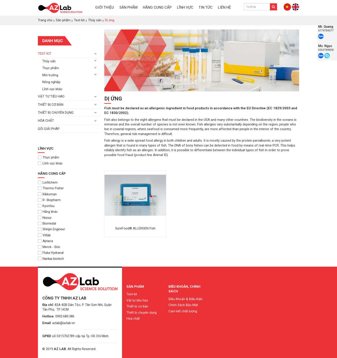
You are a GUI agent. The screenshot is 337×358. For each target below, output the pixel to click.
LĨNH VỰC (185, 7)
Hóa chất (46, 121)
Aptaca (45, 241)
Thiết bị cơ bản (50, 105)
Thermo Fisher (51, 188)
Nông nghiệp (51, 82)
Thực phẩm (50, 68)
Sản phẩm (135, 287)
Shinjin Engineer (51, 229)
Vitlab (44, 235)
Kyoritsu (46, 206)
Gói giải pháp (49, 129)
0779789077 (326, 30)
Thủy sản (49, 61)
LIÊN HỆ (224, 7)
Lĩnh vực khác (52, 89)
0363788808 (326, 49)
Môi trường (50, 75)
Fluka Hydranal (51, 253)
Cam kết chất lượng (182, 311)
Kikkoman (47, 194)
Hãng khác (48, 212)
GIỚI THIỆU (104, 7)
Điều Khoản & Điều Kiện (185, 299)
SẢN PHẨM (128, 7)
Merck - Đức (49, 247)
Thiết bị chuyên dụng (56, 113)
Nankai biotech (51, 259)
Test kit (44, 54)
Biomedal (47, 223)
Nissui (44, 218)
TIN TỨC (206, 7)
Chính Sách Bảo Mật (183, 305)
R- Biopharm (49, 200)
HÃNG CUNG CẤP (157, 7)
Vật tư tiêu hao (51, 96)
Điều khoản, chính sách (184, 289)
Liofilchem (48, 182)
